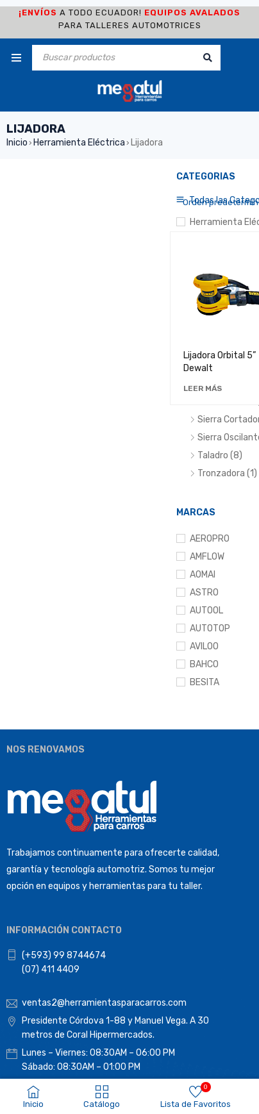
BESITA (204, 682)
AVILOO (204, 646)
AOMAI (202, 574)
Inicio (17, 142)
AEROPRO (210, 538)
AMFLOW (207, 556)
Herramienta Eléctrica (79, 142)
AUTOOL (206, 610)
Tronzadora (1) (227, 473)
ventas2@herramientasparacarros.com (104, 1002)
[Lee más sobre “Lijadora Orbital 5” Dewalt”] (202, 388)
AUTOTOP (210, 628)
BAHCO (204, 664)
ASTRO (204, 592)
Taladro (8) (219, 455)
